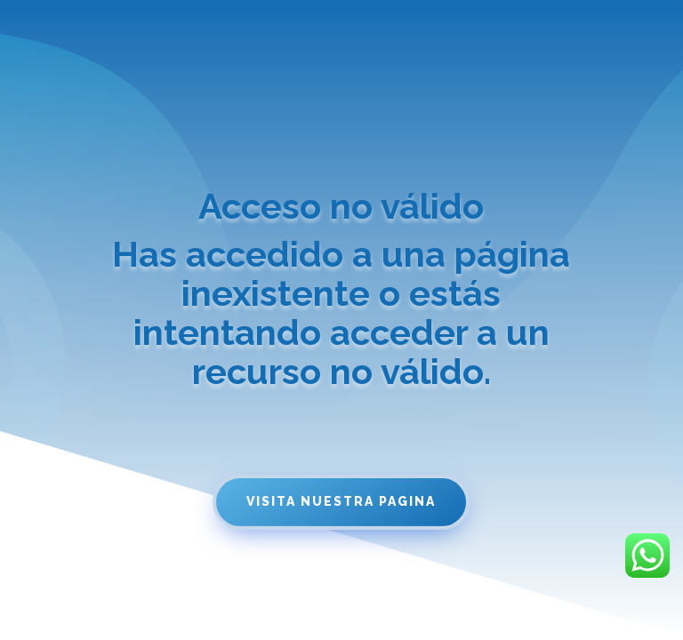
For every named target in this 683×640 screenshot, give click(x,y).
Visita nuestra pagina (341, 501)
